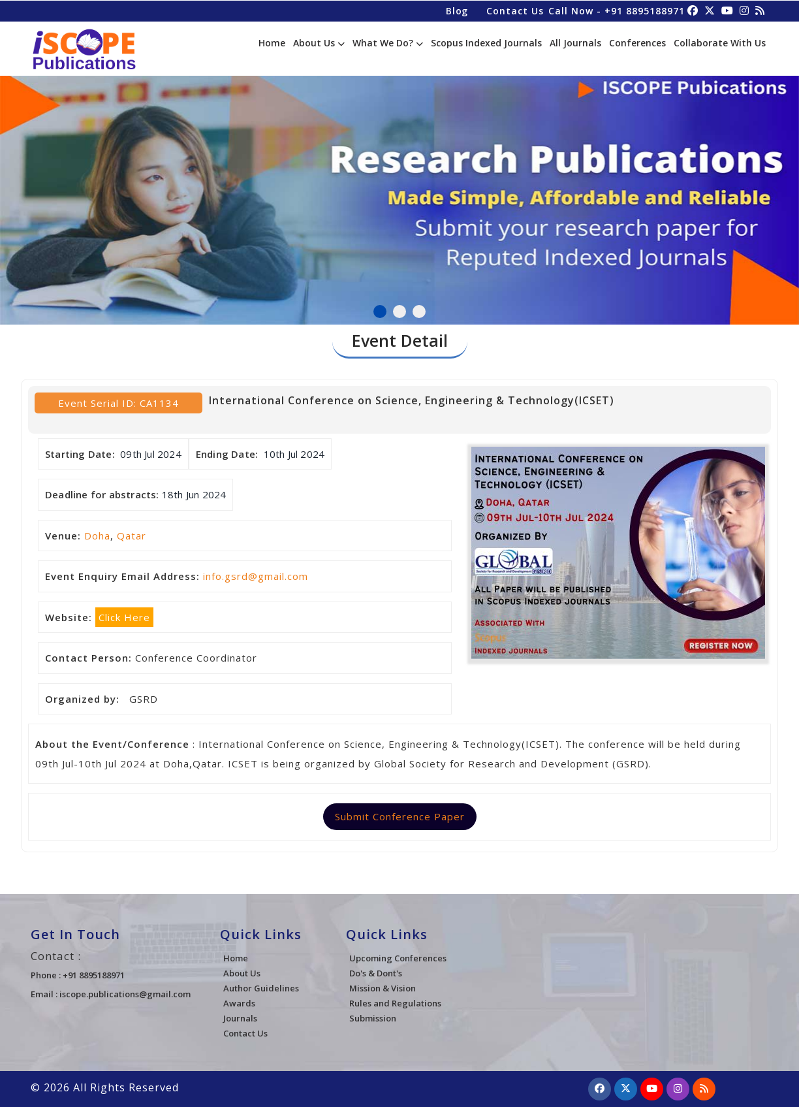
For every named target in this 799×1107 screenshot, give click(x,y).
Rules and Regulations (395, 1003)
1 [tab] (379, 311)
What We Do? (387, 43)
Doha (97, 535)
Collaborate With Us (720, 43)
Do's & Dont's (375, 973)
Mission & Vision (382, 988)
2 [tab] (399, 311)
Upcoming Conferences (397, 958)
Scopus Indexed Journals (486, 43)
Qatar (131, 535)
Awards (239, 1003)
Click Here (124, 617)
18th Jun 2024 (194, 494)
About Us (319, 43)
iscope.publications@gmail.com (125, 994)
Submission (372, 1018)
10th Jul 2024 (294, 453)
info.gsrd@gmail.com (255, 576)
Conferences (637, 43)
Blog (456, 10)
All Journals (575, 43)
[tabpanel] (399, 194)
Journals (240, 1018)
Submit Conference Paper (400, 816)
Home (271, 43)
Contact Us (514, 10)
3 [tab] (419, 311)
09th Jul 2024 (150, 453)
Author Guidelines (261, 988)
